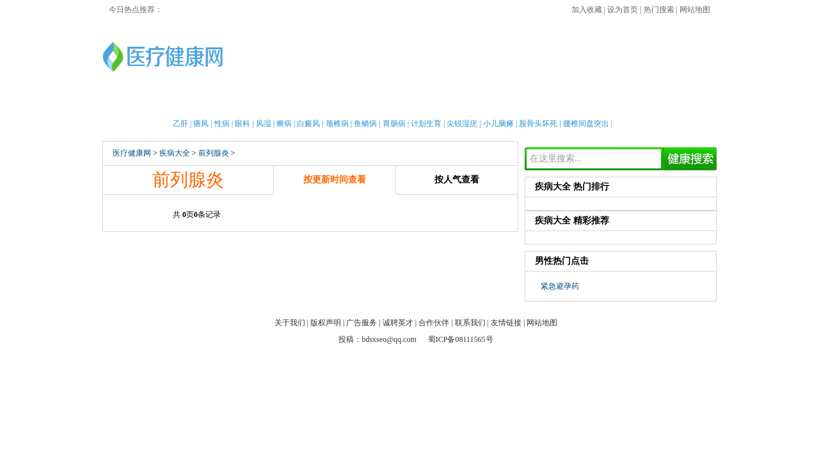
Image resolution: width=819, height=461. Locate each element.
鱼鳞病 (365, 123)
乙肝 (180, 123)
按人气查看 (456, 179)
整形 (558, 102)
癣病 (284, 123)
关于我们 (289, 322)
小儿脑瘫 (498, 123)
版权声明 (325, 322)
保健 (342, 102)
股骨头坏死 (538, 123)
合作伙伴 (433, 322)
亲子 (276, 102)
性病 (222, 123)
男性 (177, 102)
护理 (309, 102)
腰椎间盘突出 (586, 123)
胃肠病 (394, 123)
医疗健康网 (132, 153)
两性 (525, 102)
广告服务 (361, 322)
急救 (375, 102)
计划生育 (426, 123)
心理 (591, 102)
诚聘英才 (398, 322)
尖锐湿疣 (462, 123)
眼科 (242, 123)
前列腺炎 (213, 153)
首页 (145, 102)
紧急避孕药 (560, 286)
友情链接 (506, 322)
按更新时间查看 (334, 179)
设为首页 (622, 9)
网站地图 (695, 9)
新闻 (243, 102)
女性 (210, 102)
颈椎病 (337, 123)
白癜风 (308, 123)
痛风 (201, 123)
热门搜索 (659, 9)
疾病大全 (483, 102)
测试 (624, 102)
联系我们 (470, 322)
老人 (441, 102)
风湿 (263, 123)
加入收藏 (586, 9)
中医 (408, 102)
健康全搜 (665, 102)
